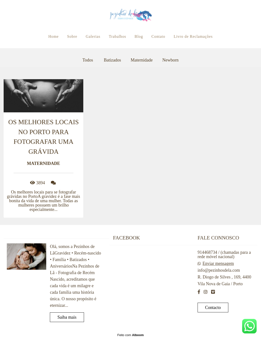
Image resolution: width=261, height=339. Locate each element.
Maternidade (142, 60)
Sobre (72, 36)
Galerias (93, 36)
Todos (87, 60)
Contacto (213, 307)
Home (53, 36)
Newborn (170, 60)
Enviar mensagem (218, 263)
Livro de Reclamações (193, 36)
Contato (158, 36)
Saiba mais (67, 317)
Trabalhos (117, 36)
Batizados (112, 60)
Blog (139, 36)
